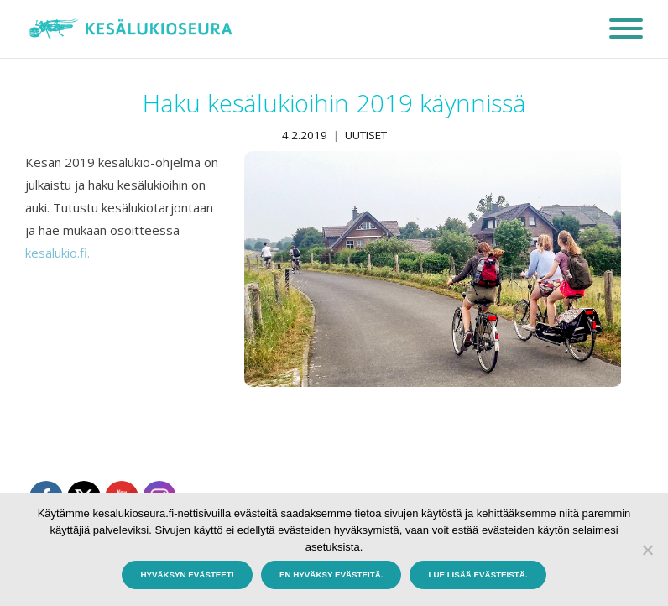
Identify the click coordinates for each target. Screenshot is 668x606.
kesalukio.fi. (57, 252)
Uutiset (366, 135)
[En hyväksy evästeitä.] (647, 549)
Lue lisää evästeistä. (477, 574)
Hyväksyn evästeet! (187, 574)
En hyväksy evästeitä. (331, 574)
